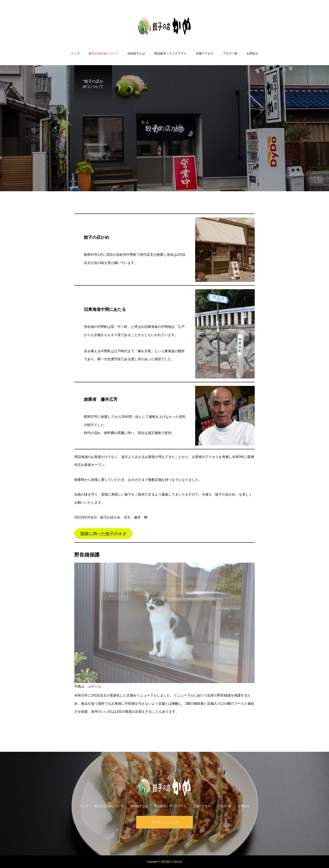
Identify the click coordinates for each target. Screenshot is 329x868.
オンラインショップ (164, 822)
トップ (75, 53)
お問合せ (252, 53)
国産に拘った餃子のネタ (103, 533)
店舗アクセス (204, 53)
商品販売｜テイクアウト (170, 53)
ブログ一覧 (230, 53)
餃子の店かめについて (103, 53)
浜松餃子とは (136, 53)
